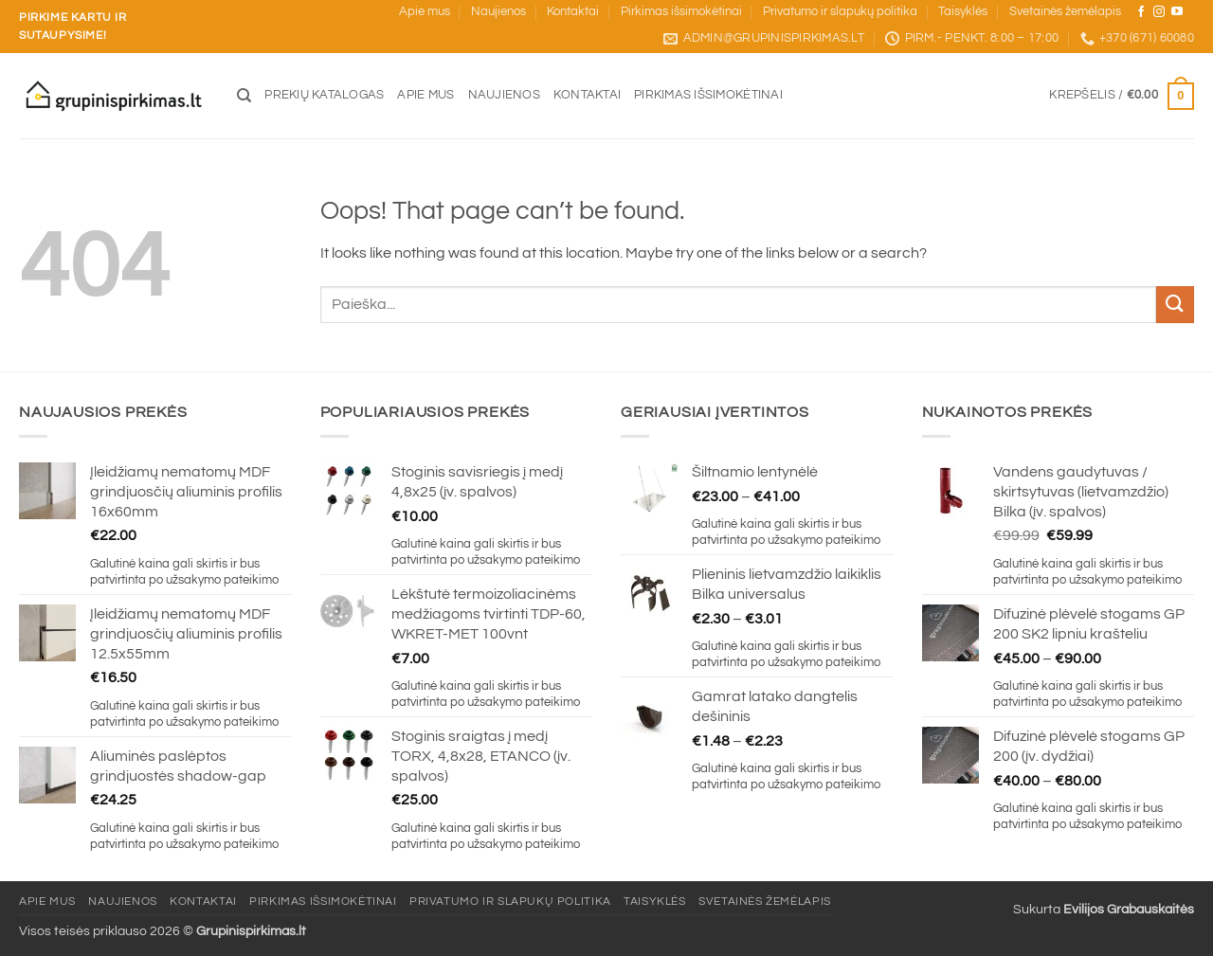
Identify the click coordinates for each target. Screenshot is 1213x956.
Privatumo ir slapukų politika (840, 12)
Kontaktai (573, 12)
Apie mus (424, 12)
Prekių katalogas (324, 95)
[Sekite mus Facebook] (1141, 12)
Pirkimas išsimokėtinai (681, 12)
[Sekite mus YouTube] (1177, 12)
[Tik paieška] (244, 96)
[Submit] (1175, 304)
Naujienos (498, 12)
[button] (1121, 96)
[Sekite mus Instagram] (1159, 12)
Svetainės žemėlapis (1065, 12)
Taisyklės (962, 12)
